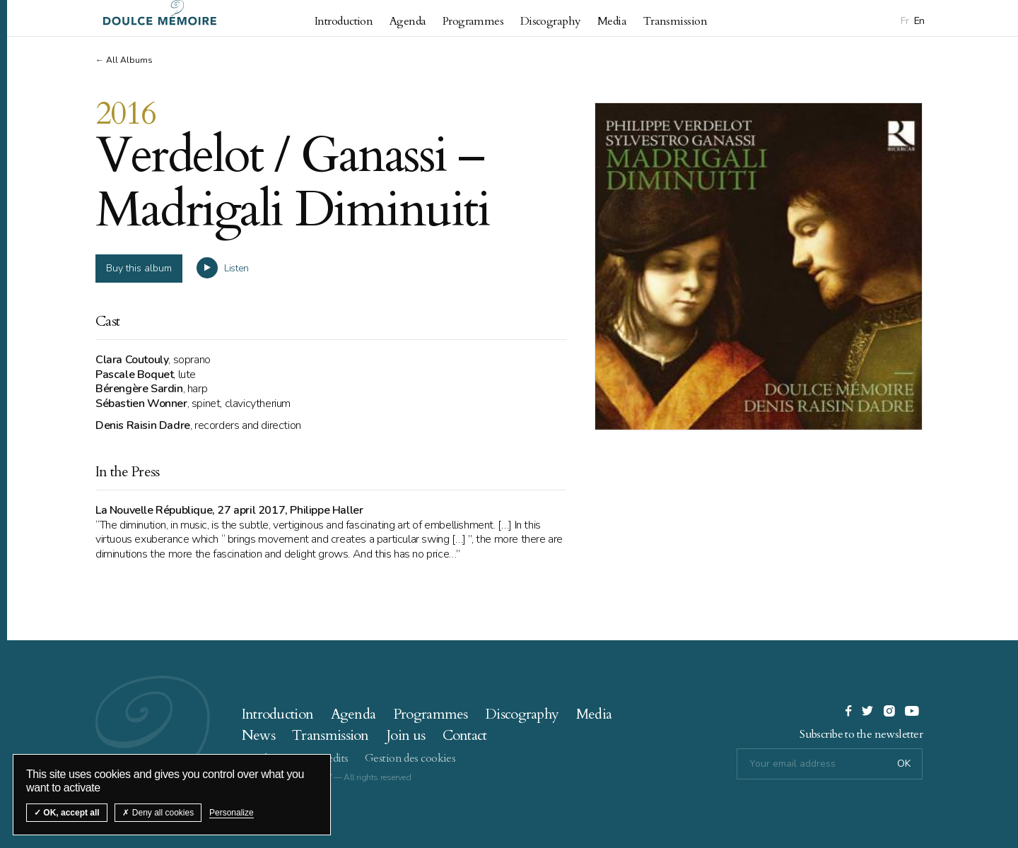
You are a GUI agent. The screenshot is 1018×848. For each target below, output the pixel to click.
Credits (331, 755)
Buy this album (139, 265)
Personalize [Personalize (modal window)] (231, 813)
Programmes (473, 21)
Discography (550, 21)
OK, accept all (67, 813)
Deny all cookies (158, 813)
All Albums (129, 60)
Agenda (408, 21)
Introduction (344, 21)
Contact (465, 732)
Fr (904, 21)
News (258, 732)
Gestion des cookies (410, 755)
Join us (405, 732)
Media (611, 21)
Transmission (675, 21)
